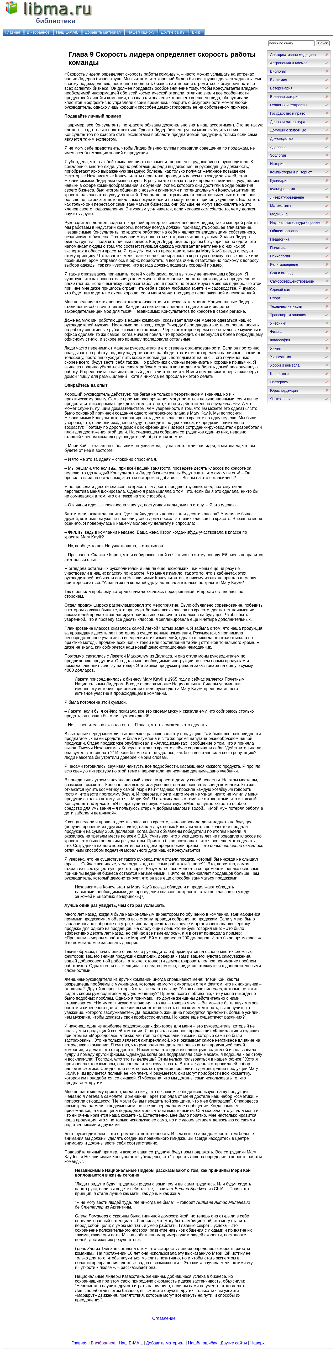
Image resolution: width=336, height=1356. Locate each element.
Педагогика (279, 239)
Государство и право (287, 113)
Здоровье (278, 147)
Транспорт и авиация (288, 315)
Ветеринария (281, 88)
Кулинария (279, 180)
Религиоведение (284, 264)
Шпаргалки (279, 374)
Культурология (282, 189)
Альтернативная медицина (293, 54)
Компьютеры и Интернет (291, 172)
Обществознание (285, 231)
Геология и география (288, 105)
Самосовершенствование (292, 281)
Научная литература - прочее (295, 222)
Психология (280, 256)
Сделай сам (280, 290)
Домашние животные (288, 130)
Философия (280, 340)
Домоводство (281, 138)
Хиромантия (280, 357)
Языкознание (281, 399)
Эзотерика (279, 382)
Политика (278, 248)
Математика (280, 206)
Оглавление (164, 1318)
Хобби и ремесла (285, 365)
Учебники (278, 323)
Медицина (279, 214)
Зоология (278, 155)
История (277, 164)
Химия (275, 348)
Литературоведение (287, 197)
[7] (142, 896)
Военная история (285, 96)
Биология (278, 71)
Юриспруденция (284, 390)
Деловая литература (287, 122)
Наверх (257, 1343)
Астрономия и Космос (288, 63)
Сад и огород (281, 273)
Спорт (275, 298)
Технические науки (286, 306)
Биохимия (278, 80)
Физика (276, 332)
